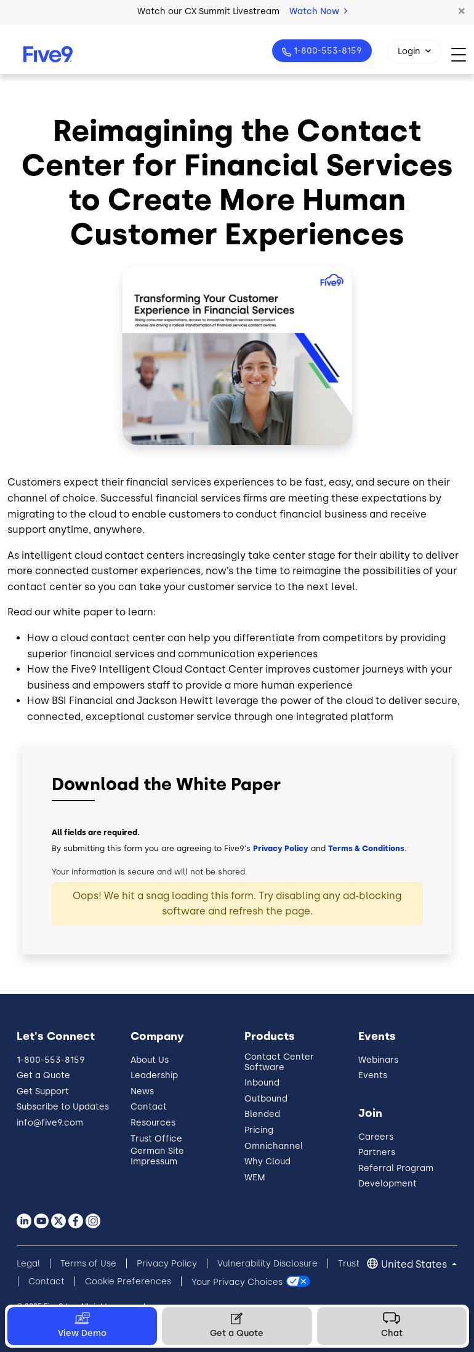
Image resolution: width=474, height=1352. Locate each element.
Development (387, 1183)
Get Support (43, 1091)
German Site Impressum (157, 1156)
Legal (28, 1263)
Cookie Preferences (128, 1281)
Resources (153, 1123)
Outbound (265, 1099)
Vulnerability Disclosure (267, 1263)
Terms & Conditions (366, 848)
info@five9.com (50, 1123)
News (142, 1091)
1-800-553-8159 (326, 51)
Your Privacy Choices (237, 1281)
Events (372, 1075)
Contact (149, 1107)
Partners (376, 1152)
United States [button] (415, 1264)
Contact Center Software (279, 1062)
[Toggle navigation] (462, 54)
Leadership (154, 1075)
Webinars (378, 1060)
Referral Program (395, 1168)
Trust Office (156, 1139)
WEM (254, 1177)
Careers (375, 1137)
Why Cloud (267, 1161)
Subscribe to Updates (63, 1107)
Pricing (258, 1130)
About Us (150, 1060)
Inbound (261, 1083)
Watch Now (318, 11)
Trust (349, 1263)
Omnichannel (273, 1146)
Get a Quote (43, 1075)
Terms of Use (88, 1263)
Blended (262, 1114)
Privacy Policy (280, 848)
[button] (462, 11)
